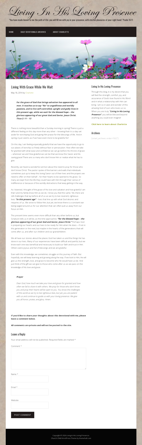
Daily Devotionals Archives (33, 31)
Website (15, 400)
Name (14, 374)
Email (14, 387)
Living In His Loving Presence (71, 12)
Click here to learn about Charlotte (109, 124)
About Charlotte (61, 31)
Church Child (56, 438)
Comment (16, 346)
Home (11, 31)
